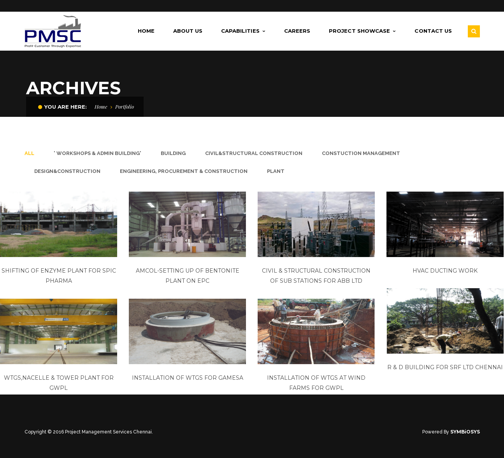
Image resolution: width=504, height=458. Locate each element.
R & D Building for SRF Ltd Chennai (444, 367)
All (29, 153)
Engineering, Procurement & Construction (184, 171)
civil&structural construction (253, 153)
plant (275, 171)
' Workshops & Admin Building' (97, 153)
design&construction (67, 171)
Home (101, 106)
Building (173, 153)
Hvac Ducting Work (444, 270)
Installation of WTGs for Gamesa (187, 377)
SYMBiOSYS (465, 432)
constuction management (361, 153)
